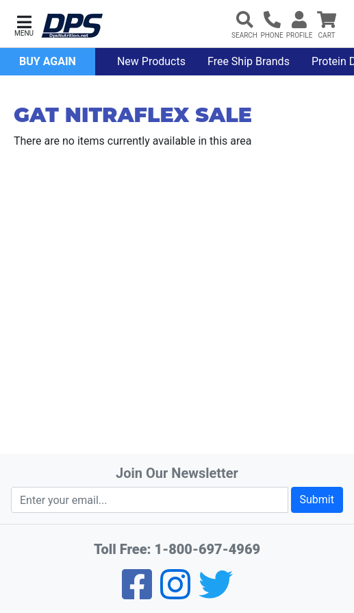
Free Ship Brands (248, 61)
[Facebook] (137, 593)
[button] (24, 24)
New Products (151, 61)
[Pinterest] (175, 593)
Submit (317, 499)
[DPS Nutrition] (72, 26)
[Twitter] (215, 593)
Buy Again (47, 61)
